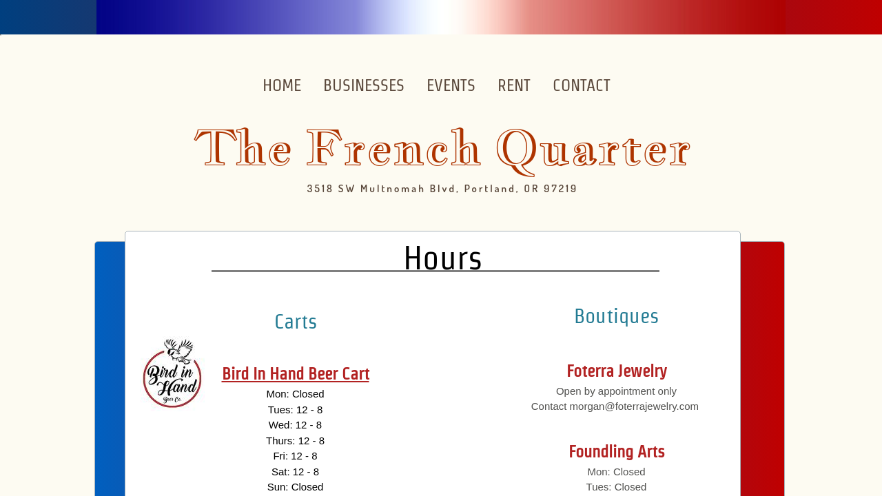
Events (451, 85)
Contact (582, 85)
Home (282, 85)
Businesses (363, 85)
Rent (514, 85)
